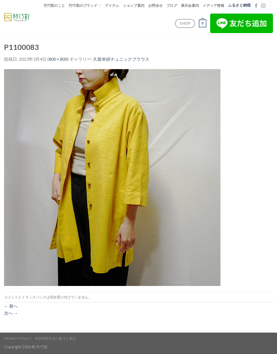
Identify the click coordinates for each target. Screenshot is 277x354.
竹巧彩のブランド (85, 5)
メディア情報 (213, 5)
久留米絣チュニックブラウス (121, 59)
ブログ (171, 5)
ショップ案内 (134, 5)
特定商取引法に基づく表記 (55, 338)
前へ (11, 305)
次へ (11, 313)
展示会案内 (190, 5)
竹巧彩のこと (54, 5)
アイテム (112, 5)
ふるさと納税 (239, 5)
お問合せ (155, 5)
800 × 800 (58, 59)
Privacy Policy (18, 338)
